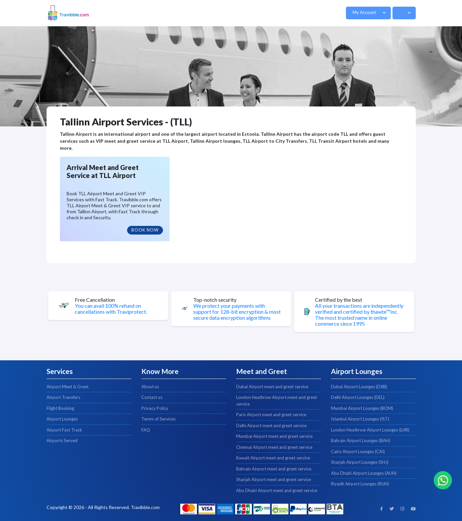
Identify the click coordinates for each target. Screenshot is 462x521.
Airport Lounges (62, 419)
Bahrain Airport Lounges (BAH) (360, 440)
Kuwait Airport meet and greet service (273, 457)
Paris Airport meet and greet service (271, 414)
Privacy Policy (154, 408)
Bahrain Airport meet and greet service (273, 468)
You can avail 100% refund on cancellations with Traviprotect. (111, 309)
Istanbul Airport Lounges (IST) (360, 419)
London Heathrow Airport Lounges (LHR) (370, 430)
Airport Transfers (63, 397)
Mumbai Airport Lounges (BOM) (362, 408)
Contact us (151, 397)
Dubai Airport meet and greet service (272, 386)
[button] (368, 13)
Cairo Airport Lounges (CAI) (358, 451)
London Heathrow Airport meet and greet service (276, 401)
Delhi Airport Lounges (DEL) (358, 397)
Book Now (145, 230)
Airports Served (62, 440)
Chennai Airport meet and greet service (274, 447)
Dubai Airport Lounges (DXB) (359, 386)
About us (150, 386)
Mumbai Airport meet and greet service (274, 436)
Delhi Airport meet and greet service (271, 425)
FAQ (145, 430)
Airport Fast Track (64, 430)
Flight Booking (60, 408)
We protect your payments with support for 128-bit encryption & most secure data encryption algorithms (237, 312)
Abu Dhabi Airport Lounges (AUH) (363, 473)
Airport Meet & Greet (67, 386)
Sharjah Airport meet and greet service (273, 479)
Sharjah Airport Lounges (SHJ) (359, 462)
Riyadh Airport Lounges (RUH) (360, 483)
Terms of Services (158, 419)
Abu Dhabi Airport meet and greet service (276, 490)
